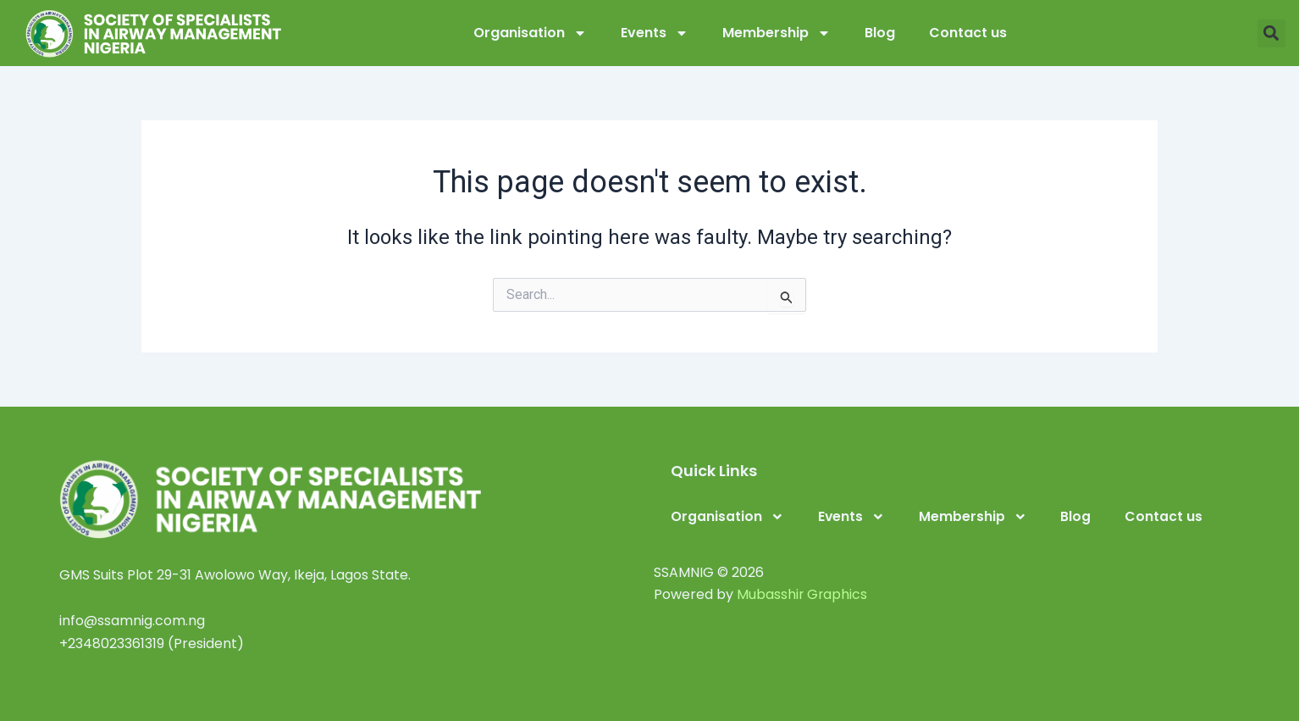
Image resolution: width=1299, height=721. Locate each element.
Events (654, 33)
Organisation (530, 33)
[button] (1271, 33)
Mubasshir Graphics (803, 594)
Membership (776, 33)
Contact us (968, 32)
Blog (880, 32)
